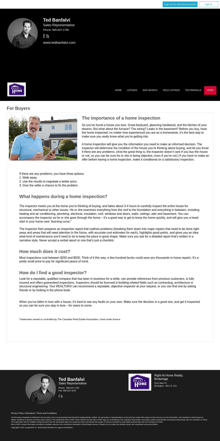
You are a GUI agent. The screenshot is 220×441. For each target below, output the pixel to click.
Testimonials (193, 90)
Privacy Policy (17, 413)
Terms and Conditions (47, 413)
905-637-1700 (60, 29)
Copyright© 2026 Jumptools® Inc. (24, 427)
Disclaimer (30, 413)
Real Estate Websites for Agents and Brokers (55, 427)
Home (118, 90)
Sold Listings (171, 90)
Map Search (150, 90)
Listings (132, 90)
